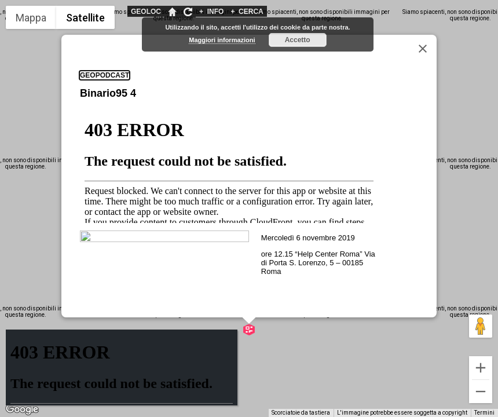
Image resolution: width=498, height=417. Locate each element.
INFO (211, 12)
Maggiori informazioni (222, 39)
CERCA (246, 12)
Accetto (297, 40)
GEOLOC (146, 12)
